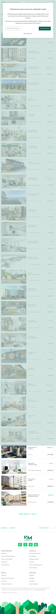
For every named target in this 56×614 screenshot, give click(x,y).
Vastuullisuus (4, 562)
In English (12, 527)
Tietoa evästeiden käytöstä (35, 564)
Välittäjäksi (31, 578)
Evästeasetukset (33, 567)
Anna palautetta (44, 527)
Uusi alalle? (32, 581)
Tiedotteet (3, 575)
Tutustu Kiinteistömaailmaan (8, 556)
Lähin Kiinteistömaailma (35, 553)
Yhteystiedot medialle (6, 584)
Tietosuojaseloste (5, 564)
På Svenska (4, 527)
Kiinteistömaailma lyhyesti (7, 578)
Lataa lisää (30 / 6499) (27, 514)
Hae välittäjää (32, 556)
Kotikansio (31, 562)
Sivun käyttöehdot (40, 589)
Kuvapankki (4, 581)
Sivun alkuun (54, 528)
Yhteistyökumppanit (34, 559)
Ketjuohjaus (4, 553)
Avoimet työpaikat (33, 584)
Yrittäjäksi (31, 575)
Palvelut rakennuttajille (6, 559)
